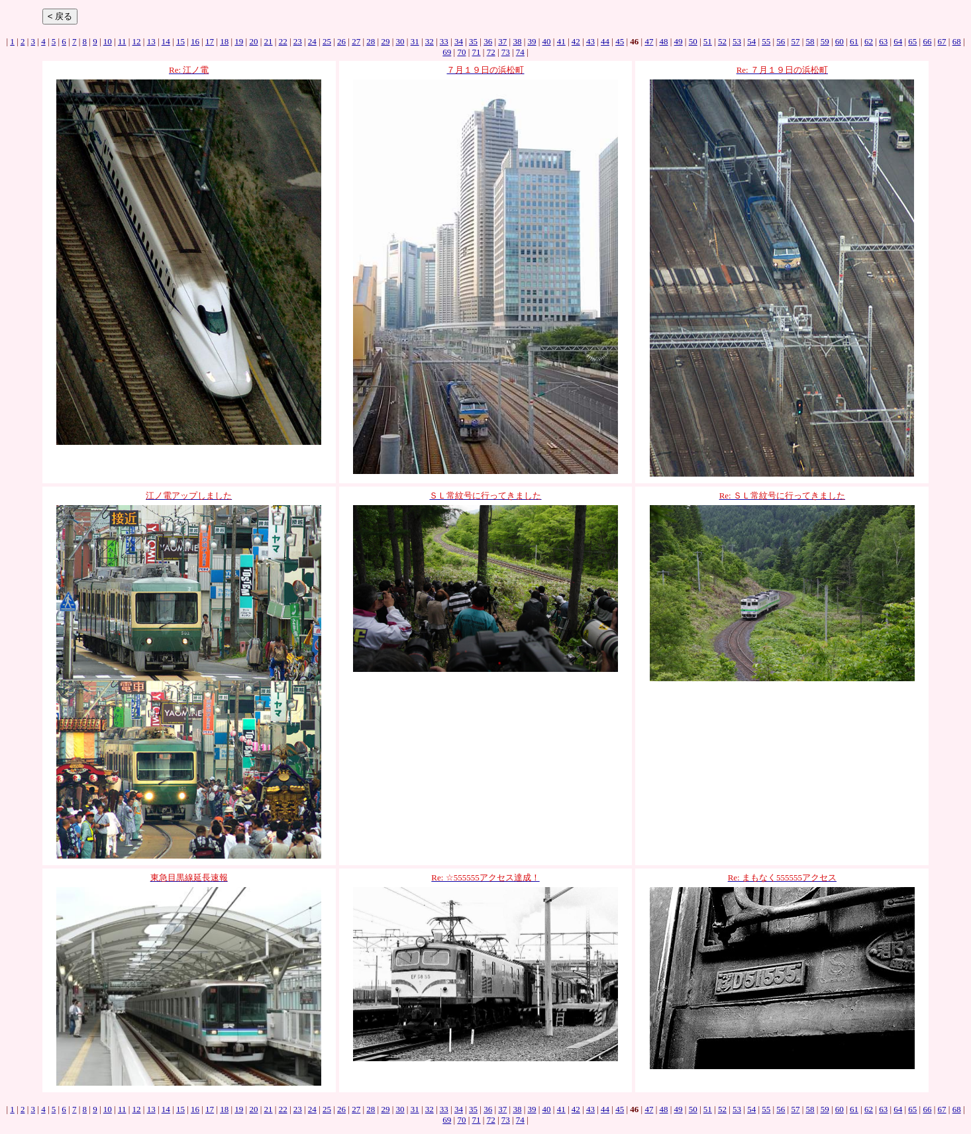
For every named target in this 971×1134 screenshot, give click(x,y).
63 (883, 41)
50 (693, 41)
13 (151, 41)
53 (737, 41)
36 (488, 41)
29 (385, 41)
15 (180, 41)
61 (854, 41)
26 (341, 41)
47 (648, 41)
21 (268, 41)
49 (678, 41)
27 (356, 41)
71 (476, 52)
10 (107, 41)
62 (868, 41)
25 (327, 41)
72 (491, 52)
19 (238, 41)
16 (195, 41)
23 (297, 41)
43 (590, 41)
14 (166, 41)
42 (576, 41)
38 (517, 41)
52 (722, 41)
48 (663, 41)
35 (473, 41)
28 (370, 41)
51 (707, 41)
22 (283, 41)
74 (520, 52)
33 (444, 41)
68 (956, 41)
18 (224, 41)
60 (839, 41)
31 (415, 41)
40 (546, 41)
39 (532, 41)
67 (942, 41)
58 (810, 41)
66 (927, 41)
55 (766, 41)
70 (461, 52)
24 (312, 41)
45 (619, 41)
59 (825, 41)
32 (429, 41)
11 (122, 41)
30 (400, 41)
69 (446, 52)
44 (605, 41)
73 (505, 52)
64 (898, 41)
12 (136, 41)
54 (751, 41)
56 (780, 41)
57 (795, 41)
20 (253, 41)
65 (912, 41)
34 (458, 41)
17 (209, 41)
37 (502, 41)
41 (561, 41)
